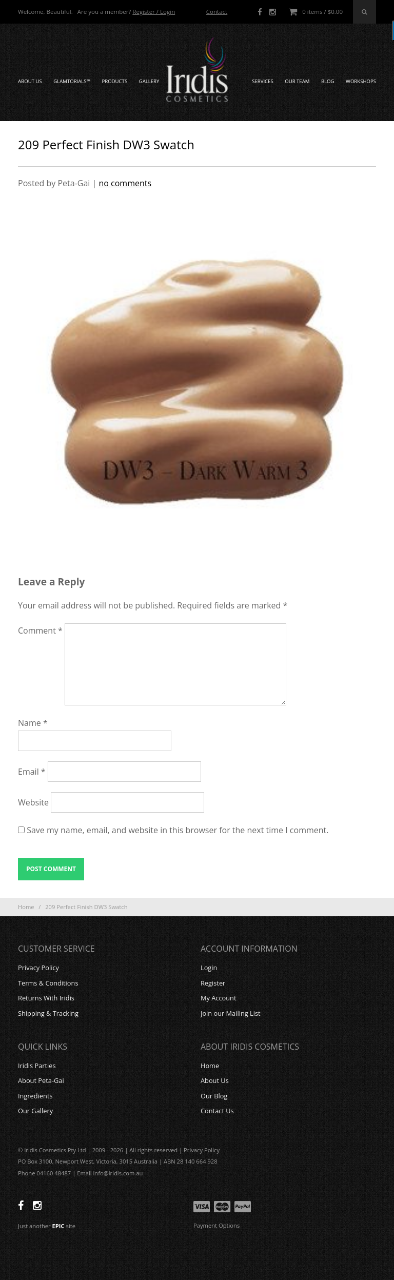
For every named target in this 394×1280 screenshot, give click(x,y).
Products (114, 81)
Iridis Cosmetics (197, 70)
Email (32, 771)
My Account (219, 997)
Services (262, 81)
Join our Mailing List (231, 1013)
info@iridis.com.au (118, 1173)
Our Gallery (35, 1110)
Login (209, 967)
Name (33, 722)
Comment (40, 630)
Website (33, 802)
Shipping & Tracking (48, 1013)
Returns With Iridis (46, 997)
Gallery (149, 81)
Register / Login (153, 11)
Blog (327, 81)
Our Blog (214, 1095)
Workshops (361, 81)
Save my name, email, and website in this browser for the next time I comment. (177, 830)
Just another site (46, 1226)
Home (26, 907)
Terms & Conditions (48, 983)
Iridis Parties (37, 1065)
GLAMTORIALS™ (71, 81)
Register (213, 983)
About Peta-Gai (41, 1080)
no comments (124, 183)
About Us (30, 81)
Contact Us (217, 1110)
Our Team (297, 81)
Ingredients (35, 1095)
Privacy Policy (38, 967)
